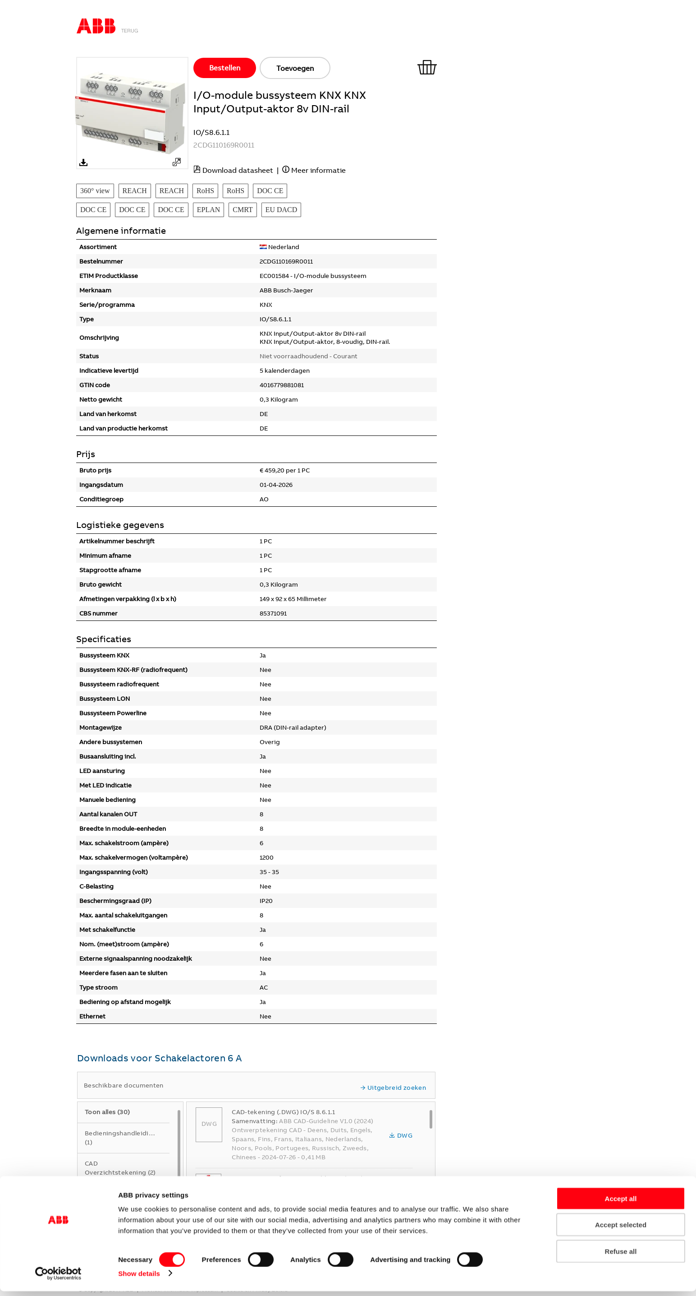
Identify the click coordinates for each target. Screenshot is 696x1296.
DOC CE (270, 190)
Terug (129, 31)
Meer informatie (318, 170)
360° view (95, 190)
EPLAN (208, 209)
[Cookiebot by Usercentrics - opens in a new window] (58, 1278)
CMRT (242, 209)
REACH (135, 190)
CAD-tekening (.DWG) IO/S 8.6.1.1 (283, 1112)
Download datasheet (237, 170)
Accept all (621, 1203)
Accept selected (620, 1230)
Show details (139, 1278)
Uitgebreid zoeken (393, 1087)
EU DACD (282, 209)
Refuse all (621, 1256)
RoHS (205, 190)
